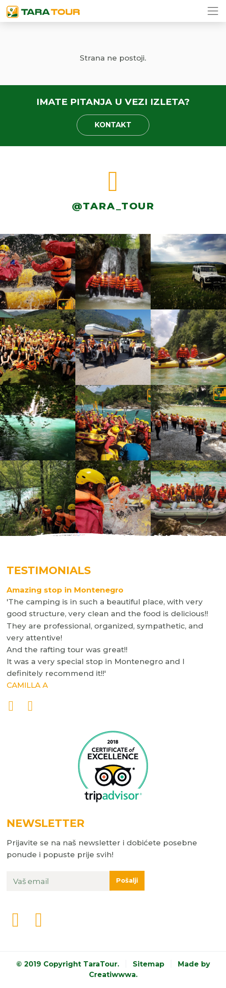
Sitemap (148, 964)
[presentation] (11, 706)
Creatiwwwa (112, 974)
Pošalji (127, 880)
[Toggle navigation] (214, 11)
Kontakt (113, 125)
